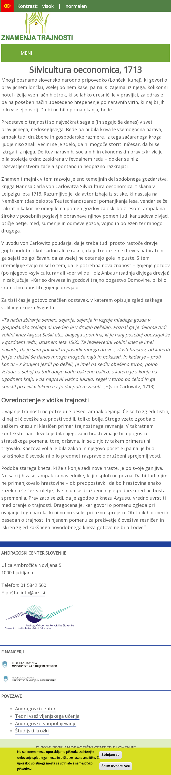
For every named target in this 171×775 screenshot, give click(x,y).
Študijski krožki (32, 731)
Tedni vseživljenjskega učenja (47, 716)
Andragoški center (35, 708)
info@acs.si (33, 592)
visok (48, 6)
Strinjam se (110, 757)
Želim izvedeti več (116, 768)
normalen (76, 6)
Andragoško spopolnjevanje (45, 723)
